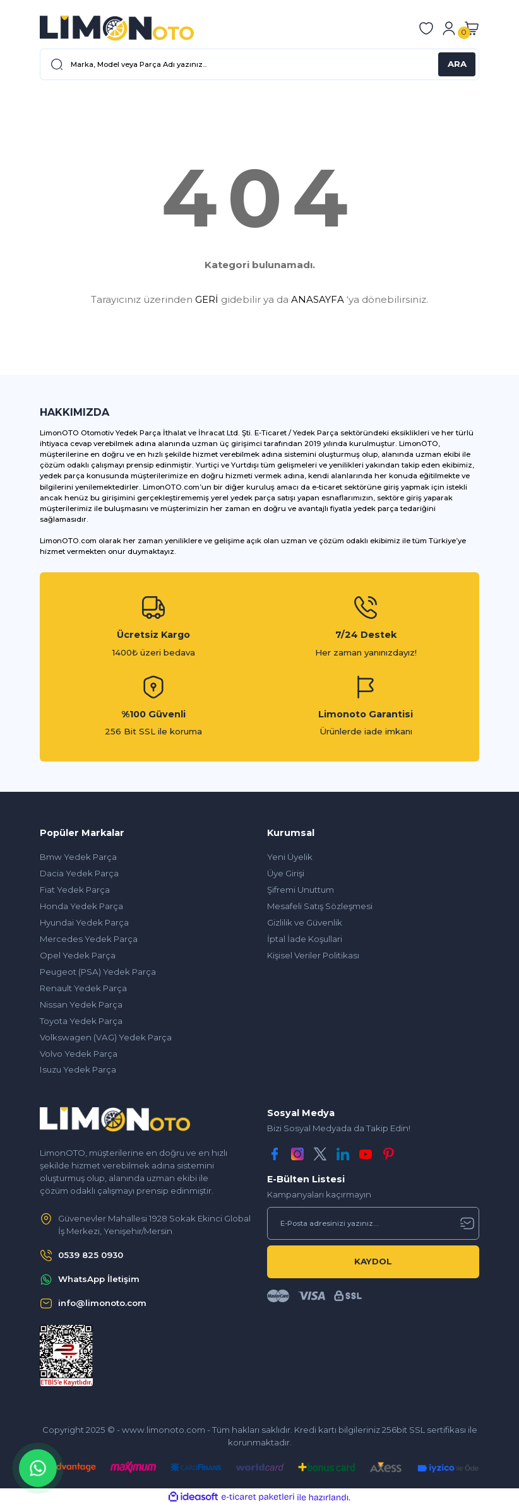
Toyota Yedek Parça (81, 1021)
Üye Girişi (285, 873)
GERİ (206, 299)
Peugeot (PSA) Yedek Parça (98, 972)
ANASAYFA (317, 299)
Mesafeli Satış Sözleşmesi (320, 906)
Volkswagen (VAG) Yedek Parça (106, 1037)
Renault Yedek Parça (83, 988)
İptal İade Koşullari (304, 939)
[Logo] (117, 28)
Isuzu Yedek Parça (78, 1069)
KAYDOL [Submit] (373, 1261)
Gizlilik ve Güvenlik (304, 922)
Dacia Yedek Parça (79, 873)
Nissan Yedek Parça (81, 1004)
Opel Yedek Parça (78, 955)
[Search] (259, 64)
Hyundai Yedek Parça (84, 922)
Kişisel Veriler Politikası (313, 955)
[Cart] (471, 28)
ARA (457, 64)
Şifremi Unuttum (300, 890)
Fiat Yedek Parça (75, 890)
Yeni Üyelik (290, 857)
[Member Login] (448, 28)
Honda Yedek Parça (81, 906)
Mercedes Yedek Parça (89, 939)
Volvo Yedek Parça (78, 1054)
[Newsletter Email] (373, 1223)
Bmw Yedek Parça (78, 857)
